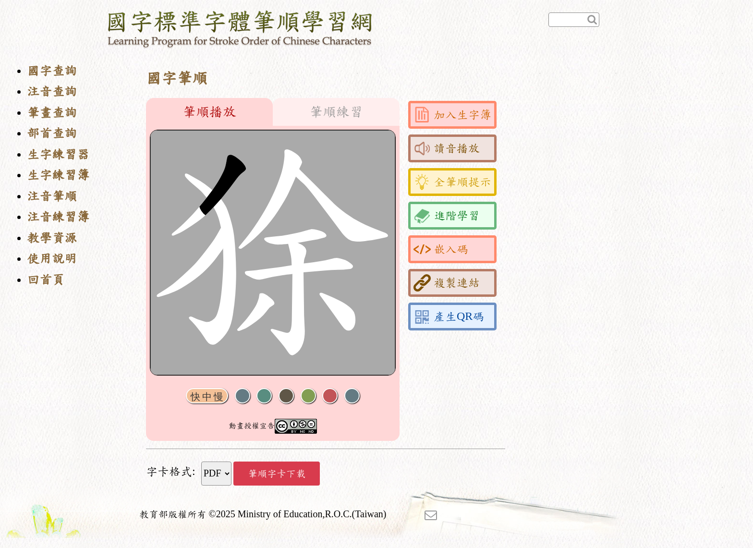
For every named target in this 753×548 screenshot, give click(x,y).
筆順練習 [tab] (336, 112)
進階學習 (446, 215)
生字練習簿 (58, 175)
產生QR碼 (448, 316)
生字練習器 (58, 154)
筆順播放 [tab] (209, 112)
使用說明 (52, 259)
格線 (330, 396)
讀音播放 (446, 148)
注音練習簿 (58, 217)
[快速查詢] (573, 19)
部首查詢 (52, 133)
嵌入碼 (440, 249)
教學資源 (52, 238)
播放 (264, 396)
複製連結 (446, 283)
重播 (308, 396)
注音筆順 (52, 196)
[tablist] (273, 112)
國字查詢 (52, 71)
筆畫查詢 (52, 113)
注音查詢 (52, 91)
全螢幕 (352, 396)
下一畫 (286, 396)
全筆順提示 (452, 182)
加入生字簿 (452, 114)
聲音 (242, 396)
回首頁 (45, 280)
